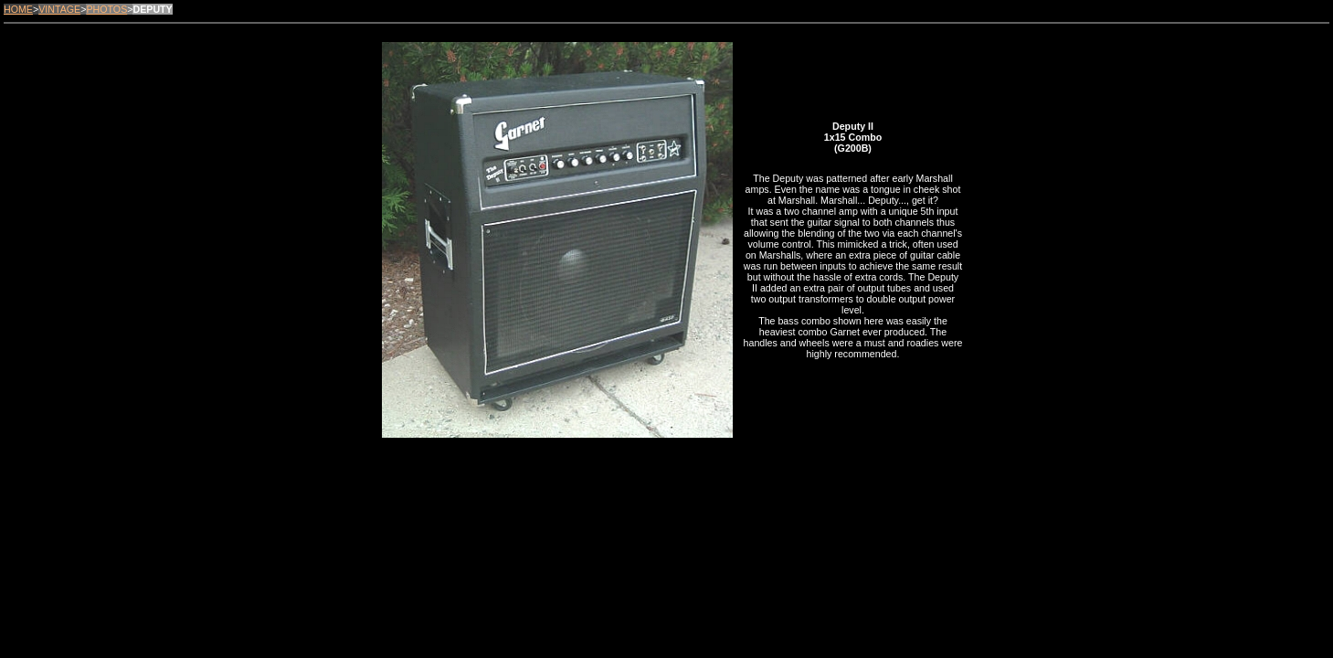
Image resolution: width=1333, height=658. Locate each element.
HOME (18, 9)
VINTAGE (59, 9)
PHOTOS (106, 9)
